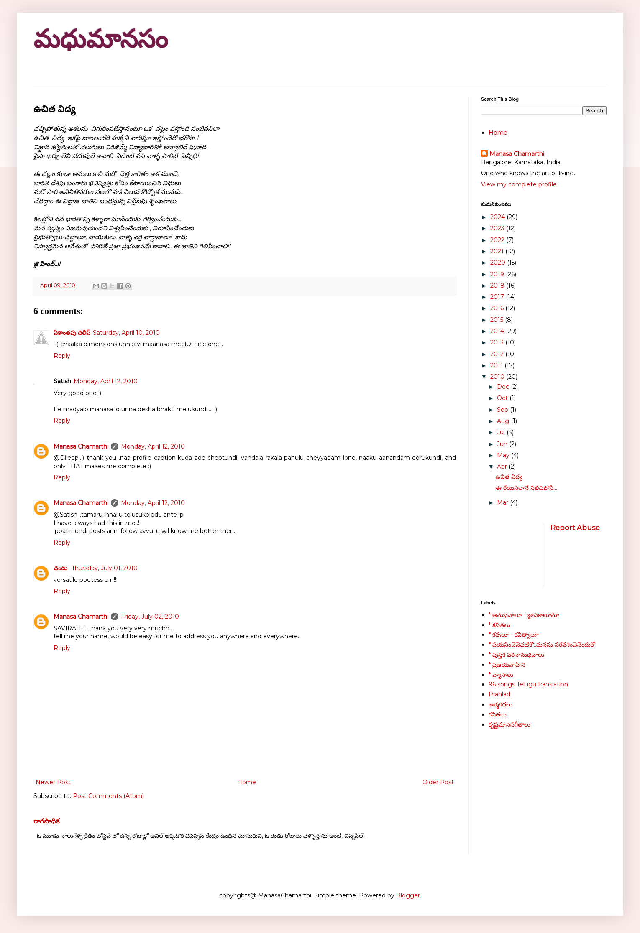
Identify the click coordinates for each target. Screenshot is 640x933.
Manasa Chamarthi (81, 446)
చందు (61, 568)
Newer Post (53, 782)
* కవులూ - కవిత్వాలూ (513, 634)
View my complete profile (519, 184)
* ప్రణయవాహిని (507, 664)
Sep (503, 409)
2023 (498, 228)
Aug (504, 421)
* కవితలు (499, 625)
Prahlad (499, 694)
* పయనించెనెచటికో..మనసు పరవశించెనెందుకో (542, 644)
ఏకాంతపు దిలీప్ (72, 332)
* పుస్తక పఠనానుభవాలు (516, 654)
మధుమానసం (100, 39)
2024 (498, 217)
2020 (498, 262)
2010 (498, 376)
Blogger (408, 895)
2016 (497, 308)
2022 (498, 240)
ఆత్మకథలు (500, 704)
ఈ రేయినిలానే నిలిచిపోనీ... (526, 488)
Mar (503, 502)
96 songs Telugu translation (528, 684)
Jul (502, 432)
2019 (498, 274)
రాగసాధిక (46, 821)
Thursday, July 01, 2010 (105, 568)
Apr (503, 466)
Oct (503, 398)
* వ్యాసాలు (501, 674)
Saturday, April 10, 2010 (126, 332)
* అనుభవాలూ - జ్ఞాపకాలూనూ (524, 615)
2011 (497, 365)
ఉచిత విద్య (509, 476)
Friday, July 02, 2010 (150, 616)
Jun (503, 444)
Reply (62, 355)
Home (246, 782)
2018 (498, 285)
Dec (504, 386)
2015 (497, 320)
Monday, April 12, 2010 (106, 381)
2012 (497, 354)
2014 (498, 331)
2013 (497, 342)
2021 (497, 251)
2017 (498, 297)
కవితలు (498, 714)
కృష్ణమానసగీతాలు (509, 724)
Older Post (438, 782)
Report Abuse (575, 527)
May (504, 455)
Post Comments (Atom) (108, 796)
